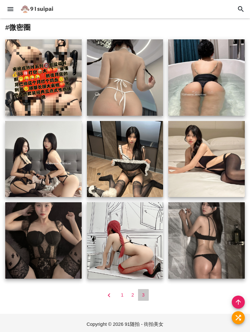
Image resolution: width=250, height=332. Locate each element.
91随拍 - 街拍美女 (144, 324)
